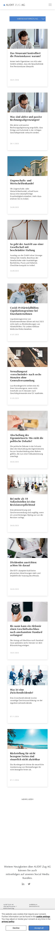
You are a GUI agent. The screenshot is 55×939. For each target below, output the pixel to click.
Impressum (33, 904)
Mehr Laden (27, 799)
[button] (28, 18)
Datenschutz (34, 906)
